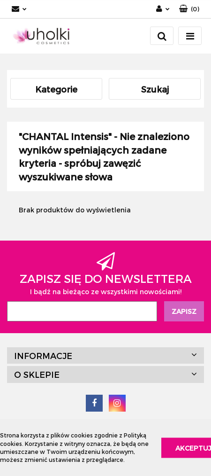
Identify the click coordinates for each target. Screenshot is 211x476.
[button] (189, 9)
